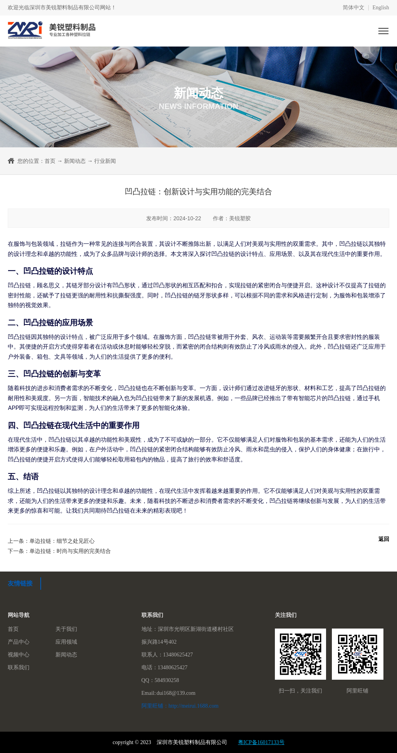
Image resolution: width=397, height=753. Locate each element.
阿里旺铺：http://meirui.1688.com (180, 706)
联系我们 (18, 667)
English (381, 7)
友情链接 (20, 583)
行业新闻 (105, 161)
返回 (383, 539)
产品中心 (18, 642)
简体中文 (353, 7)
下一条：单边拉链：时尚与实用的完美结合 (59, 551)
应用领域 (66, 642)
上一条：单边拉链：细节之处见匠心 (51, 541)
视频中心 (18, 655)
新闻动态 (75, 161)
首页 (50, 161)
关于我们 (66, 629)
